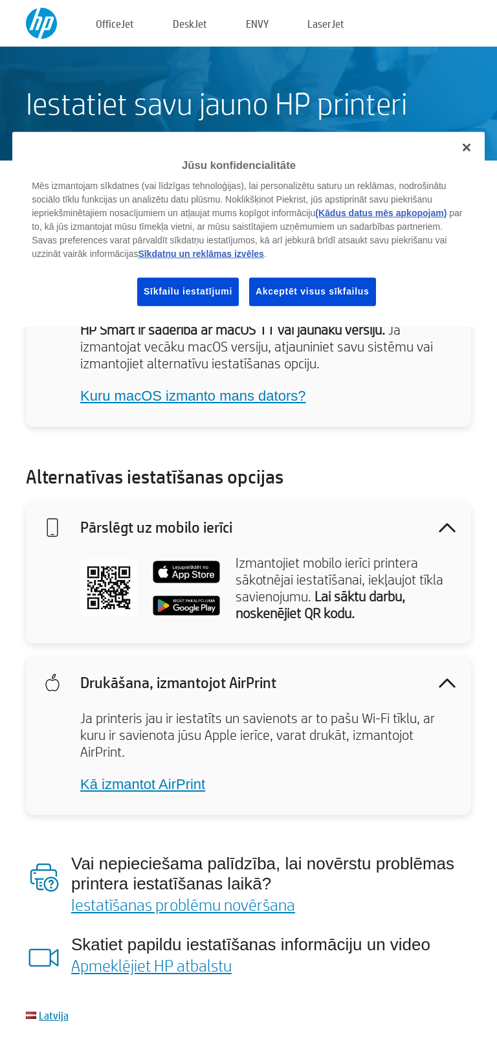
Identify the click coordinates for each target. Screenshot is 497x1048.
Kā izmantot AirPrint (142, 784)
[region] (248, 229)
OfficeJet (115, 23)
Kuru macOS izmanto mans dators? (192, 396)
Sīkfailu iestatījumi (188, 291)
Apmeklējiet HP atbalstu (151, 965)
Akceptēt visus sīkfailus (313, 291)
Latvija (54, 1015)
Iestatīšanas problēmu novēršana (183, 904)
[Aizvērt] (466, 147)
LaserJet (325, 23)
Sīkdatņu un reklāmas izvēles (201, 254)
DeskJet (190, 23)
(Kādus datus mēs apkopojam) (381, 213)
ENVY (257, 23)
